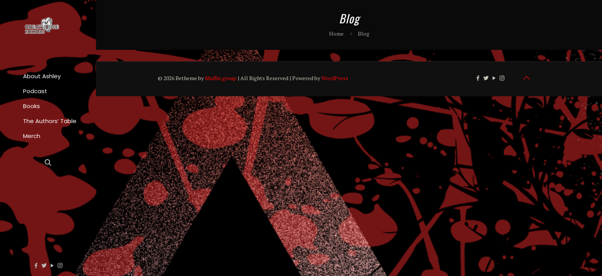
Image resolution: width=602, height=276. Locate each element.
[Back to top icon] (526, 78)
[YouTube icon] (52, 265)
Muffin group (221, 78)
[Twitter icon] (44, 265)
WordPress (334, 78)
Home (336, 33)
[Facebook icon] (36, 265)
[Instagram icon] (60, 265)
